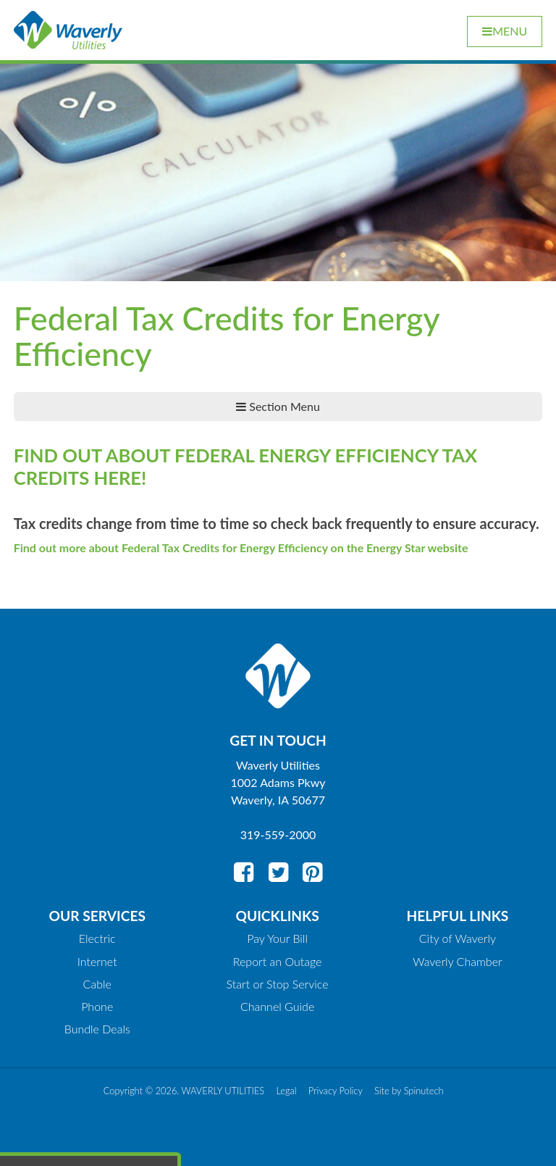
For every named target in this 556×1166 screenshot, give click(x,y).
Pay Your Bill (277, 938)
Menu (504, 31)
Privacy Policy (335, 1090)
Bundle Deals (97, 1029)
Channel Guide (277, 1006)
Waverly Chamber (457, 961)
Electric (97, 938)
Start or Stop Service (278, 984)
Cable (97, 984)
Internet (97, 961)
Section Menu (278, 406)
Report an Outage (277, 961)
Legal (286, 1090)
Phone (97, 1006)
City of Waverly (457, 938)
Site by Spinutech (408, 1090)
